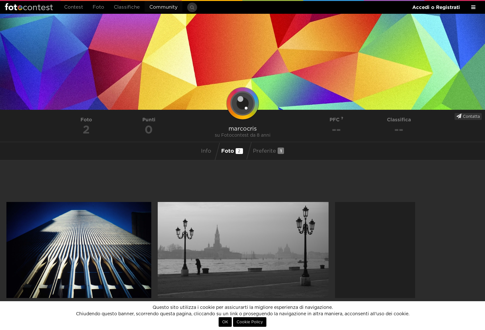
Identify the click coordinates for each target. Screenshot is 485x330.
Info (206, 151)
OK (225, 322)
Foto (98, 7)
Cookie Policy (250, 322)
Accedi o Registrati (436, 7)
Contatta (468, 116)
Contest (73, 7)
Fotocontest (29, 7)
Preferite (268, 151)
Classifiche (127, 7)
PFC (336, 119)
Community (163, 7)
